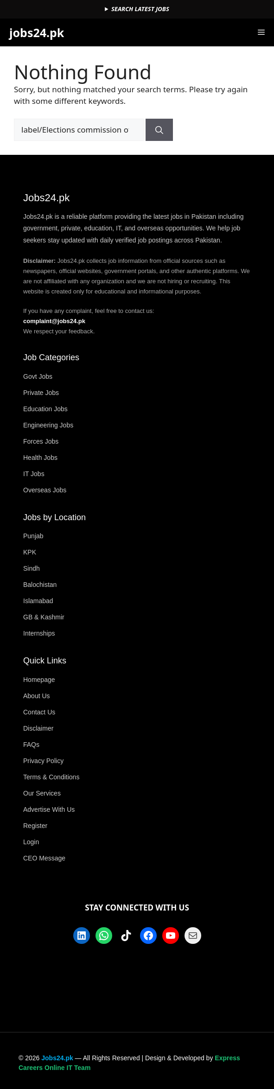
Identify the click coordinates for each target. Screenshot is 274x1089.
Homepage (39, 679)
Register (35, 825)
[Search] (159, 130)
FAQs (31, 744)
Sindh (31, 568)
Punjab (33, 536)
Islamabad (38, 601)
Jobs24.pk (57, 1058)
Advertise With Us (49, 809)
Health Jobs (40, 457)
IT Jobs (34, 474)
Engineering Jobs (48, 425)
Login (31, 842)
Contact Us (39, 712)
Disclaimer (38, 728)
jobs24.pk (36, 32)
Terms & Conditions (51, 777)
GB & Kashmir (43, 617)
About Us (36, 696)
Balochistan (40, 584)
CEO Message (44, 858)
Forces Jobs (40, 441)
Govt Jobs (37, 376)
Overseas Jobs (44, 490)
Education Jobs (45, 409)
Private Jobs (41, 392)
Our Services (42, 793)
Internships (39, 633)
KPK (29, 552)
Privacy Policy (43, 760)
